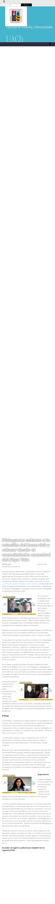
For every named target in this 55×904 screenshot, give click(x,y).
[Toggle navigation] (4, 1)
